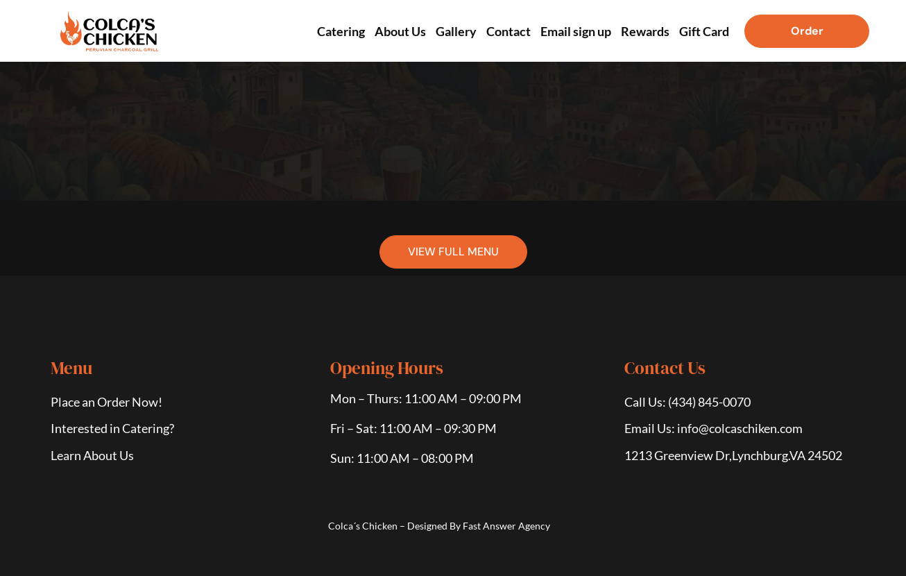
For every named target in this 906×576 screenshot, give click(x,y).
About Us (400, 31)
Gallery (456, 31)
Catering (341, 31)
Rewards (645, 31)
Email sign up (575, 31)
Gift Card (704, 31)
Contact (508, 31)
